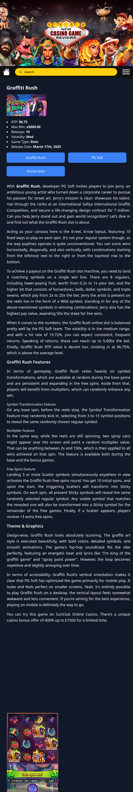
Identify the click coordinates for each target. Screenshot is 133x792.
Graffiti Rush (36, 157)
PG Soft (97, 157)
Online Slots (36, 171)
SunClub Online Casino (76, 614)
